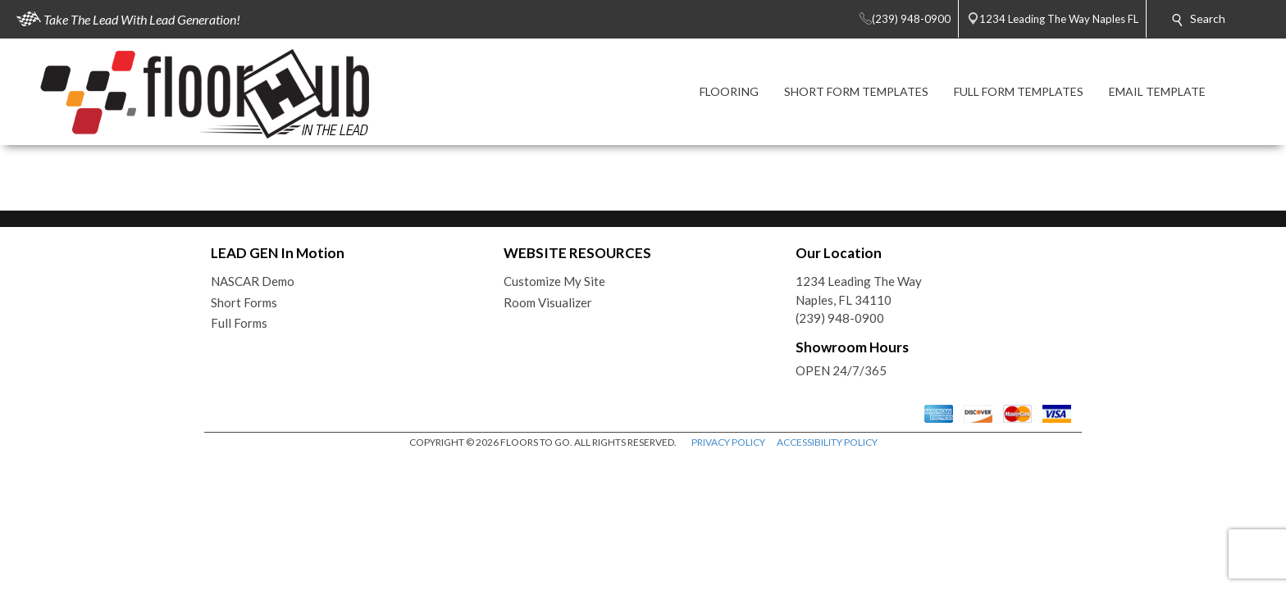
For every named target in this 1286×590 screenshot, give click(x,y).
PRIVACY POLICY (728, 442)
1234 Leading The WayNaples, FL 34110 (859, 290)
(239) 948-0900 (840, 318)
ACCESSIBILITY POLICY (827, 442)
